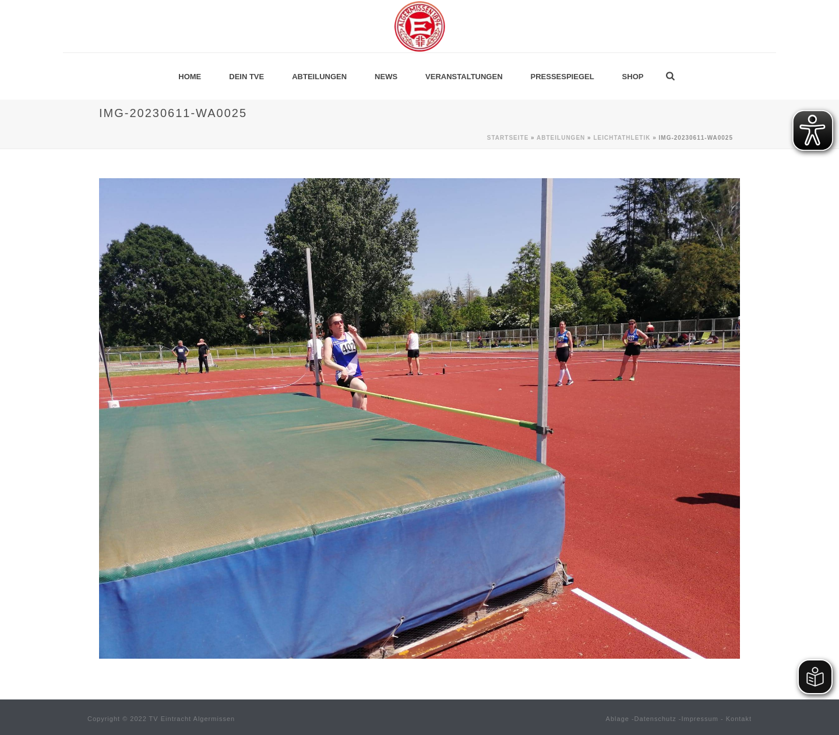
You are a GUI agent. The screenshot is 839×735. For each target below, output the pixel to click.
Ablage (617, 718)
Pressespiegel (562, 76)
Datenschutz (655, 718)
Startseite (507, 138)
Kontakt (739, 718)
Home (189, 76)
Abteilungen (319, 76)
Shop (633, 76)
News (386, 76)
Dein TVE (246, 76)
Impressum (700, 718)
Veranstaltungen (463, 76)
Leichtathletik (621, 138)
